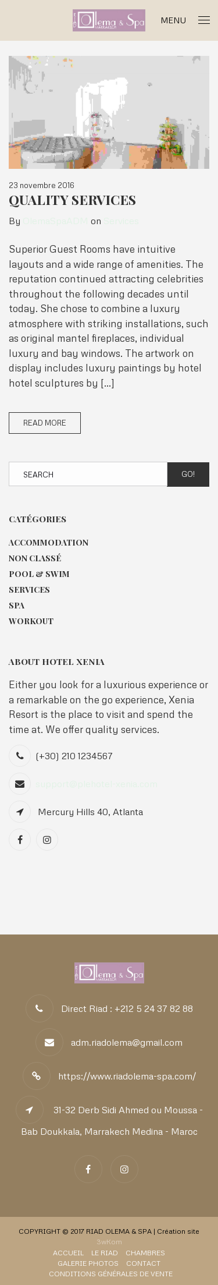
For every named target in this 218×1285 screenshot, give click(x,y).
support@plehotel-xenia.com (96, 784)
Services (121, 220)
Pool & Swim (39, 573)
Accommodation (48, 542)
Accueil (68, 1252)
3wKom (109, 1241)
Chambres (145, 1252)
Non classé (35, 558)
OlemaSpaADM (55, 220)
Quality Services (72, 199)
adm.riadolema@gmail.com (127, 1042)
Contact (143, 1263)
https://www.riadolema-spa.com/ (127, 1076)
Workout (31, 620)
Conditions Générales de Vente (111, 1273)
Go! (188, 474)
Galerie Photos (88, 1263)
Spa (16, 605)
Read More (44, 422)
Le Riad (104, 1252)
